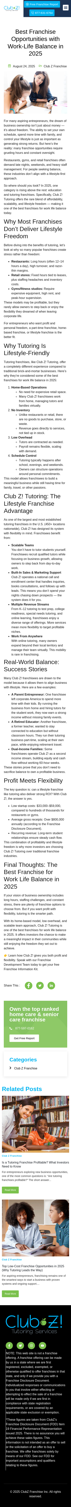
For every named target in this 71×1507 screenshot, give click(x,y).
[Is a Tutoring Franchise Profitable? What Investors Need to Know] (35, 1124)
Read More (10, 1190)
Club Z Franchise (12, 1156)
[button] (66, 7)
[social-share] (28, 985)
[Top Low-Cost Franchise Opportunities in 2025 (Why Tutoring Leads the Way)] (35, 1228)
